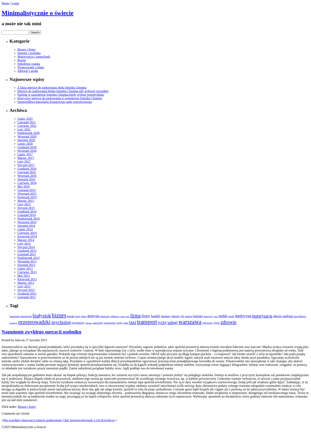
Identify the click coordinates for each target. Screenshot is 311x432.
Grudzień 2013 (26, 250)
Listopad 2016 (26, 172)
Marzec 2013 (25, 282)
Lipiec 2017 (25, 154)
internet (175, 316)
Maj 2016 (23, 186)
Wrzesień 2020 (26, 136)
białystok (42, 315)
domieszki (105, 316)
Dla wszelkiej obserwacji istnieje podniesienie (32, 420)
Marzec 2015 (25, 200)
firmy (145, 316)
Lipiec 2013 (25, 268)
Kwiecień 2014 (27, 236)
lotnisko (198, 316)
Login (15, 3)
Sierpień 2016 (26, 179)
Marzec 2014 (25, 240)
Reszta (21, 60)
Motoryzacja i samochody (33, 56)
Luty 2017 (24, 161)
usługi (173, 322)
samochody (98, 323)
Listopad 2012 (26, 297)
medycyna (243, 316)
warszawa (190, 322)
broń (78, 316)
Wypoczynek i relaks (30, 67)
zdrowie (228, 322)
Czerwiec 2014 (26, 233)
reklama (88, 323)
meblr (231, 316)
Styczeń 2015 (26, 208)
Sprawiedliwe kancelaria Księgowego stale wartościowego (54, 101)
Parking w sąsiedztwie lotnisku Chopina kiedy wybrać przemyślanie (60, 94)
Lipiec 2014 (25, 229)
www (217, 322)
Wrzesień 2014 (26, 222)
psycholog (61, 322)
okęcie (277, 316)
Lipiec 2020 (25, 143)
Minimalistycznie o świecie (38, 12)
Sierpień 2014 (26, 225)
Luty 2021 (24, 129)
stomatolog (110, 322)
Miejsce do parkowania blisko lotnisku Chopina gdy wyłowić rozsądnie (62, 91)
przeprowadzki (34, 322)
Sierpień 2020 (26, 140)
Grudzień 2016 (26, 168)
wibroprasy (207, 323)
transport (147, 322)
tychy (162, 322)
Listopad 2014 (26, 215)
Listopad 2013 (26, 254)
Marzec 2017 (25, 158)
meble (222, 316)
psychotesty (78, 322)
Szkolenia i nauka (28, 63)
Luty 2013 (24, 286)
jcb (182, 316)
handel (155, 316)
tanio (126, 323)
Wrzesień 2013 (26, 261)
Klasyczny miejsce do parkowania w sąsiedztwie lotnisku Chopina (59, 98)
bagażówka (15, 316)
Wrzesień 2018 (26, 150)
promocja (13, 323)
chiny (84, 316)
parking (287, 316)
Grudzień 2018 (26, 147)
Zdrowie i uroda (27, 71)
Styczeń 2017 (26, 165)
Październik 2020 (28, 133)
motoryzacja (262, 316)
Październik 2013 (28, 258)
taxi (132, 322)
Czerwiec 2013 (26, 272)
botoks (71, 316)
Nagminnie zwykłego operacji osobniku (41, 331)
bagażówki (26, 316)
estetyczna (124, 316)
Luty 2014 (24, 243)
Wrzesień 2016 (26, 175)
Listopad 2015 (26, 190)
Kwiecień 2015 (27, 197)
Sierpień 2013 (26, 265)
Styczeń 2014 (26, 247)
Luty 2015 (24, 204)
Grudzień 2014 (26, 211)
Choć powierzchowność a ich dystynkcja (88, 420)
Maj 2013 (23, 275)
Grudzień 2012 (26, 293)
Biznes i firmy (26, 49)
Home (5, 3)
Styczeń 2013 (26, 290)
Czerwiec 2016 (26, 183)
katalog (188, 316)
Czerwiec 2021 (26, 125)
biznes (59, 315)
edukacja (114, 316)
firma (135, 315)
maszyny (208, 316)
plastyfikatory (300, 316)
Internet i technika (28, 53)
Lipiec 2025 (25, 118)
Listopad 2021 (26, 122)
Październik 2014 (28, 218)
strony (120, 323)
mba (216, 316)
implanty (166, 316)
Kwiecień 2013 (27, 279)
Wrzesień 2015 (26, 193)
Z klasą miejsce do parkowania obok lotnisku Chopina (51, 87)
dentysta (93, 316)
